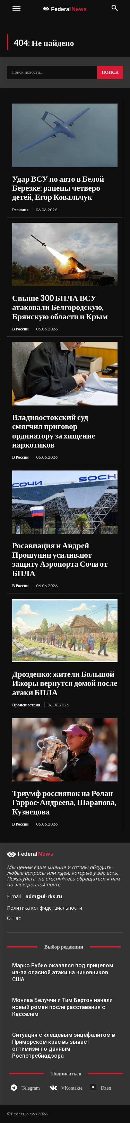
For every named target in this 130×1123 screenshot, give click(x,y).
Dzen (106, 1088)
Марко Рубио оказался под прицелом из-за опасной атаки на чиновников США (62, 972)
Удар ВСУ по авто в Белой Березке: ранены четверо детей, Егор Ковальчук (58, 188)
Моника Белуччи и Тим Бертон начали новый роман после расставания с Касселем (62, 1007)
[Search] (110, 73)
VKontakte (72, 1088)
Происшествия (26, 704)
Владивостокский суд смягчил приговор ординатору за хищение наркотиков (53, 430)
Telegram (30, 1088)
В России (20, 328)
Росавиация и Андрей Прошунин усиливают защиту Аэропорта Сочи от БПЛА (59, 558)
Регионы (20, 209)
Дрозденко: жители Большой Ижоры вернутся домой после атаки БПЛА (65, 683)
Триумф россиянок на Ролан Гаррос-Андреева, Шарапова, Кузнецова (64, 802)
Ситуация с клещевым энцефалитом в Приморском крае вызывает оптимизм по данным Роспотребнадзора (63, 1045)
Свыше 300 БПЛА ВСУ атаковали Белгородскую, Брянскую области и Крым (60, 307)
